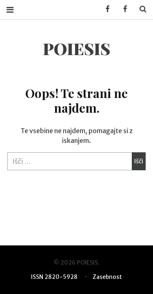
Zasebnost (107, 277)
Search (140, 9)
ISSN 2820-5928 (54, 277)
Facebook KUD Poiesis (105, 9)
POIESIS (76, 48)
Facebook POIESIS (122, 9)
